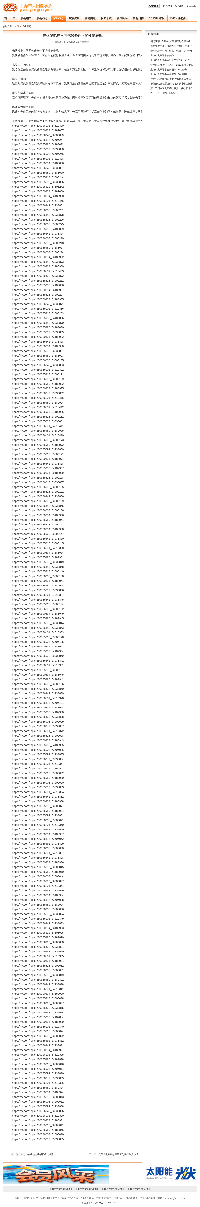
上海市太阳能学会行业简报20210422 (169, 60)
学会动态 (42, 18)
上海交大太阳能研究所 (61, 1189)
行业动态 (58, 18)
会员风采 (122, 18)
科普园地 (90, 18)
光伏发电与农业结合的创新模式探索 (35, 1154)
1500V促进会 (177, 18)
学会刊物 (138, 18)
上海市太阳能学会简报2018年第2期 (168, 69)
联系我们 (180, 5)
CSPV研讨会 (156, 18)
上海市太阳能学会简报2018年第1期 (168, 74)
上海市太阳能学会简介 (162, 55)
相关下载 (106, 18)
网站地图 (168, 5)
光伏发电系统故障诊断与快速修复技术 (118, 1154)
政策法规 (74, 18)
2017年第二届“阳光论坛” (163, 93)
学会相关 (26, 18)
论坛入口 (191, 5)
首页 (16, 26)
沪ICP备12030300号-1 (106, 1202)
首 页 (9, 18)
